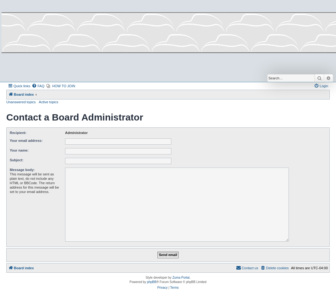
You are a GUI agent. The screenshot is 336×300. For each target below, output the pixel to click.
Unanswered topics (21, 102)
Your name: (19, 150)
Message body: (22, 170)
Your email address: (26, 140)
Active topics (48, 102)
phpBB (152, 282)
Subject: (16, 160)
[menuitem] (38, 86)
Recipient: (18, 133)
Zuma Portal (180, 277)
